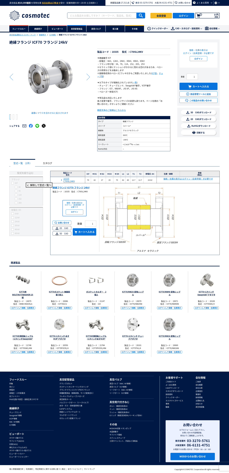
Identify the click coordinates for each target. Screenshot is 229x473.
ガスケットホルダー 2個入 (96, 293)
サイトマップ (89, 469)
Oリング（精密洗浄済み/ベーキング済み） (126, 415)
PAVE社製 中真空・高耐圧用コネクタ (23, 399)
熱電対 (12, 390)
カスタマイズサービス (174, 401)
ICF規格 (52, 34)
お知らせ (199, 404)
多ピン (12, 387)
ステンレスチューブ (117, 438)
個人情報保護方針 (16, 469)
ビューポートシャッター (19, 457)
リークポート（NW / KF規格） (122, 390)
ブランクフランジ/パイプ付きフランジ (74, 390)
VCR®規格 (13, 419)
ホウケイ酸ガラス (16, 438)
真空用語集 (200, 407)
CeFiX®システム (65, 409)
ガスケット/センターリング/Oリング (74, 387)
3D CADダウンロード (198, 112)
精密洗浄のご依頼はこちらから (111, 110)
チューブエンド (15, 412)
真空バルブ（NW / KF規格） (121, 384)
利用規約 (29, 469)
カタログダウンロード (174, 391)
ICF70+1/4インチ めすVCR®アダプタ (59, 337)
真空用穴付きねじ (119, 402)
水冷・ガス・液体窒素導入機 (70, 406)
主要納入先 (200, 401)
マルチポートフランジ (68, 415)
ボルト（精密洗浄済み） (119, 406)
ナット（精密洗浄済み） (119, 409)
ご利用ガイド (171, 382)
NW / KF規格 (14, 422)
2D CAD (62, 228)
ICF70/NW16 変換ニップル (169, 337)
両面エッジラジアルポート (69, 412)
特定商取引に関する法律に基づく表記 (50, 469)
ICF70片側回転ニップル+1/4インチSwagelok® (23, 337)
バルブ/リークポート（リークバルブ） (74, 403)
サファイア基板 (116, 435)
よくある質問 (202, 2)
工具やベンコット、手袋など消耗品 (124, 441)
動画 (167, 407)
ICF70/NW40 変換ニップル (169, 293)
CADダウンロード (172, 388)
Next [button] (88, 77)
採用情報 (199, 397)
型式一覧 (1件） (23, 163)
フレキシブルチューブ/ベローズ (71, 396)
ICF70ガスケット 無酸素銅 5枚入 (59, 293)
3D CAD (62, 233)
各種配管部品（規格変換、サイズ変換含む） (76, 393)
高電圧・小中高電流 (17, 393)
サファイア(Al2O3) (16, 441)
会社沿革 (199, 388)
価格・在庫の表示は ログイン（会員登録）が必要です (188, 179)
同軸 (11, 384)
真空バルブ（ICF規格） (119, 387)
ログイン (183, 15)
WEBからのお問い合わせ (192, 456)
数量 (182, 76)
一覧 (135, 82)
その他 (113, 424)
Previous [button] (11, 77)
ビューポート (16, 433)
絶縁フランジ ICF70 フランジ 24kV (71, 187)
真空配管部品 (66, 379)
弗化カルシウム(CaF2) (18, 447)
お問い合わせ (183, 2)
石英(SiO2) (13, 444)
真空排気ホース (65, 399)
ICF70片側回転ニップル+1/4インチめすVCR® (96, 337)
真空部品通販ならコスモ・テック (22, 34)
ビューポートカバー (17, 454)
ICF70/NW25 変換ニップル (133, 293)
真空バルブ (116, 379)
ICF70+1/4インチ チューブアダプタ (133, 337)
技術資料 (169, 394)
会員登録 (161, 15)
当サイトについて (75, 469)
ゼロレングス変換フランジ (69, 418)
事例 (167, 404)
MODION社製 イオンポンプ (120, 428)
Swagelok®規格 (15, 415)
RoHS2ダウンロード (199, 125)
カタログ (49, 163)
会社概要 (199, 385)
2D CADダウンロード (198, 119)
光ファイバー (14, 396)
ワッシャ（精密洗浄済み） (120, 412)
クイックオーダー (157, 28)
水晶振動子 (114, 432)
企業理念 (199, 391)
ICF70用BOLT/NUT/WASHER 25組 (22, 294)
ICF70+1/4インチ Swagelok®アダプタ (206, 293)
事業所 (198, 394)
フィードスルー (18, 379)
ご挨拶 (198, 382)
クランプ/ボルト (65, 384)
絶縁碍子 (42, 34)
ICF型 (154, 73)
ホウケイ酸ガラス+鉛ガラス (20, 450)
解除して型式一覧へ (26, 185)
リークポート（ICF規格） (120, 393)
